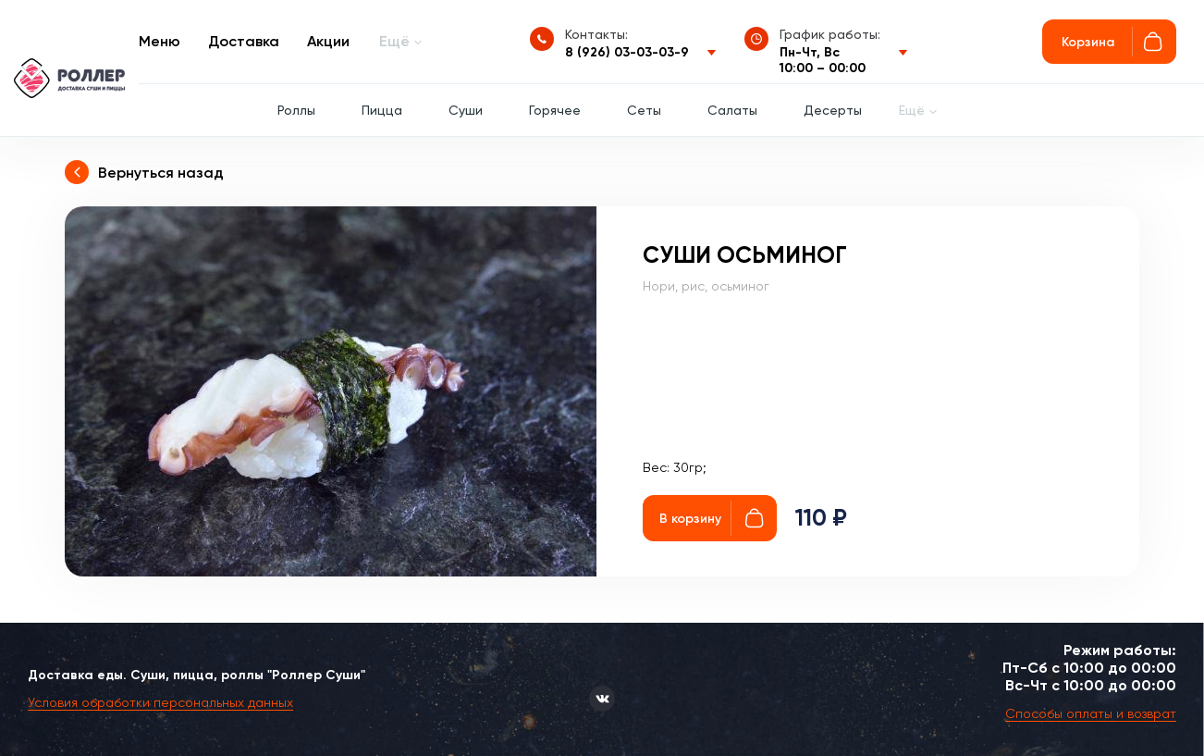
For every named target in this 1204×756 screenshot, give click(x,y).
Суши (465, 110)
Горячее (555, 110)
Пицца (382, 110)
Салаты (732, 110)
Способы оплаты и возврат (1090, 713)
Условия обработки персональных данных (160, 702)
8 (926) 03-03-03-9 (627, 52)
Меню (159, 41)
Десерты (833, 110)
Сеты (644, 110)
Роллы (296, 110)
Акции (328, 41)
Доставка (243, 41)
